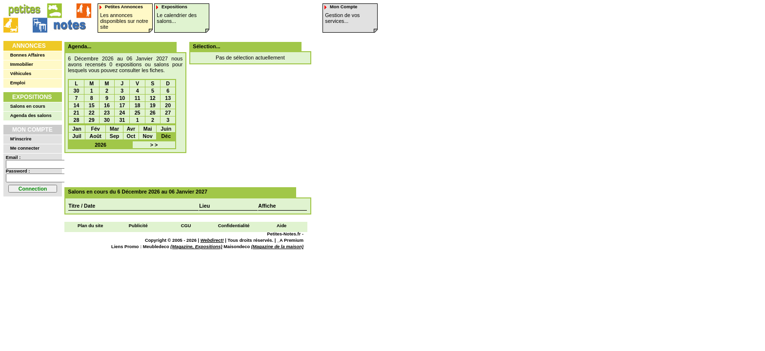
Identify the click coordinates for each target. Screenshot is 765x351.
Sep (115, 136)
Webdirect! (212, 240)
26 (153, 113)
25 (138, 113)
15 (92, 105)
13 (168, 98)
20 (168, 105)
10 (122, 98)
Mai (147, 129)
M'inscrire (21, 138)
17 (122, 105)
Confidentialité (234, 225)
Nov (148, 136)
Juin (166, 129)
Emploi (17, 82)
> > (154, 145)
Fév (95, 129)
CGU (186, 225)
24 (122, 113)
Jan (76, 129)
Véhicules (21, 73)
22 (92, 113)
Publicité (138, 225)
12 (153, 98)
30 (77, 91)
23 (107, 113)
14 (77, 105)
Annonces (29, 45)
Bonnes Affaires (27, 55)
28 (77, 120)
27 (168, 113)
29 (92, 120)
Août (95, 136)
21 (77, 113)
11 (138, 98)
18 (138, 105)
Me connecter (25, 148)
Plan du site (90, 225)
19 (153, 105)
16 (107, 105)
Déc (166, 136)
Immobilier (21, 64)
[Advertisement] (184, 170)
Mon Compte (32, 129)
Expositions (32, 97)
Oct (131, 136)
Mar (114, 129)
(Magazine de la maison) (277, 246)
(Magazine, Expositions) (196, 246)
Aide (281, 225)
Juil (76, 136)
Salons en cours (27, 106)
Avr (131, 129)
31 (122, 120)
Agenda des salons (31, 115)
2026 (100, 145)
